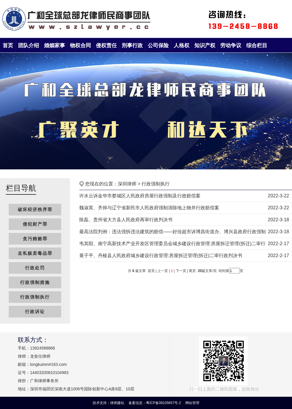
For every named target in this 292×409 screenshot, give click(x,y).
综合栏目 (256, 45)
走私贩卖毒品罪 (35, 253)
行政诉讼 (35, 311)
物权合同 (80, 45)
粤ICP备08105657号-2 (164, 403)
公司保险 (158, 45)
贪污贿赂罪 (35, 238)
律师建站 (117, 403)
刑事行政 (132, 45)
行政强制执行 (35, 296)
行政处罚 (35, 267)
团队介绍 (28, 45)
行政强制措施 (35, 282)
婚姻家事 (54, 45)
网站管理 (192, 403)
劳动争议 (230, 45)
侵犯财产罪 (35, 224)
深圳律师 (127, 183)
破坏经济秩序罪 (35, 209)
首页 (8, 45)
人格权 (181, 45)
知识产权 (204, 45)
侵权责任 (106, 45)
